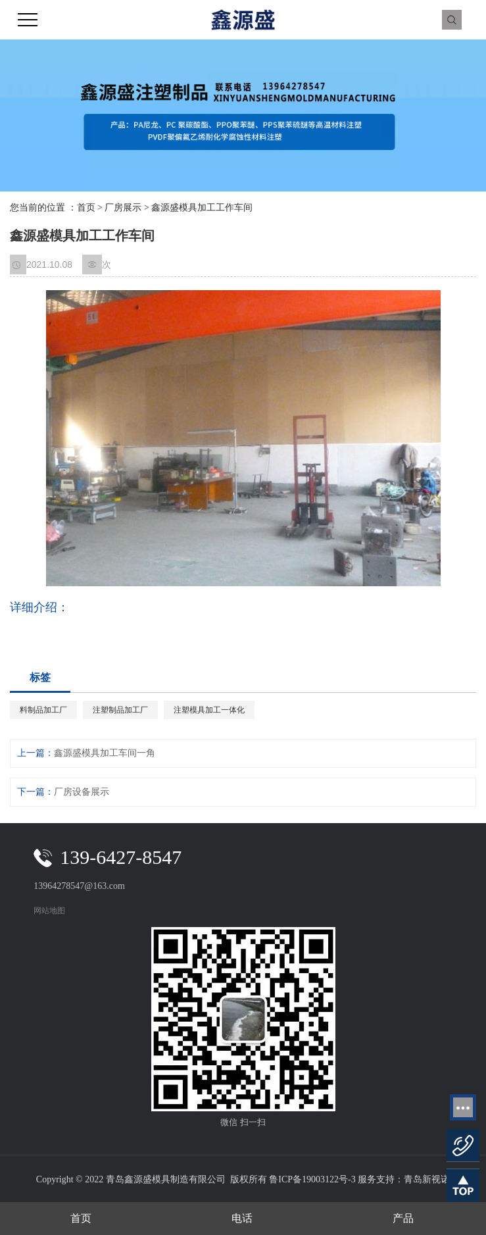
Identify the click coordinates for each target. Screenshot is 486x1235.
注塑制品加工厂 (120, 710)
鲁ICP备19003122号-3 (312, 1179)
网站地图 (49, 910)
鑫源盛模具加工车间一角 (104, 753)
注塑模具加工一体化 (209, 710)
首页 (86, 208)
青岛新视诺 (427, 1179)
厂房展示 (123, 208)
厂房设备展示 (81, 792)
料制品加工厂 (43, 710)
